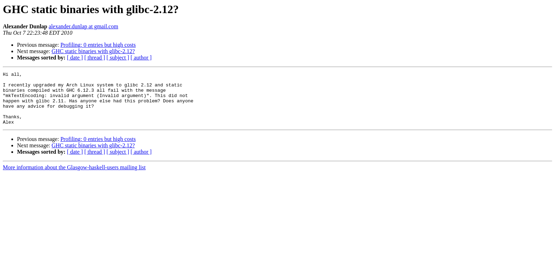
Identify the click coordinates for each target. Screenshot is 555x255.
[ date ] (75, 58)
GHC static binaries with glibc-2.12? (93, 51)
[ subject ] (118, 58)
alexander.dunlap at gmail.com (83, 26)
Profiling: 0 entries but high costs (98, 45)
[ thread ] (94, 58)
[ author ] (141, 58)
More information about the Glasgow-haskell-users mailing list (74, 178)
